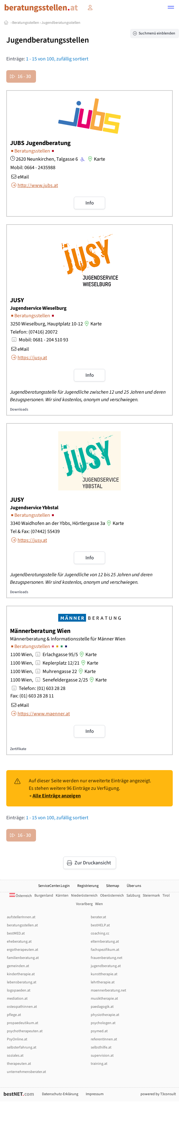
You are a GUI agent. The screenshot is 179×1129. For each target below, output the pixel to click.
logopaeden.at (18, 990)
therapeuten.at (19, 1063)
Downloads (19, 409)
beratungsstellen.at (22, 925)
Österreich (20, 896)
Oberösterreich (112, 895)
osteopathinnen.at (22, 1006)
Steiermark (151, 895)
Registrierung (88, 885)
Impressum (95, 1094)
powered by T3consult (158, 1094)
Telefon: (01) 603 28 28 (42, 688)
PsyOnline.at (17, 1039)
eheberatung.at (19, 941)
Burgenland (43, 895)
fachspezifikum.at (105, 949)
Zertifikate (18, 749)
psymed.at (99, 1031)
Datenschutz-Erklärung (60, 1094)
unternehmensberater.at (26, 1072)
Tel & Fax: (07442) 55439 (35, 531)
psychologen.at (103, 1023)
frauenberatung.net (106, 958)
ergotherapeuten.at (22, 949)
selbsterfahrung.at (21, 1047)
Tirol (166, 895)
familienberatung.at (23, 958)
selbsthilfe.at (101, 1047)
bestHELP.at (100, 925)
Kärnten (62, 895)
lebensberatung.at (21, 982)
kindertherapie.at (21, 974)
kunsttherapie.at (104, 974)
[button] (171, 8)
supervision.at (102, 1055)
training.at (99, 1063)
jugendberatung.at (106, 966)
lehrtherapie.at (103, 982)
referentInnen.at (104, 1039)
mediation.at (17, 998)
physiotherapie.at (105, 1015)
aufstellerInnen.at (21, 917)
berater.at (98, 917)
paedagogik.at (102, 1006)
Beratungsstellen (25, 22)
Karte (95, 159)
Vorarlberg (84, 904)
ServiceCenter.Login (54, 885)
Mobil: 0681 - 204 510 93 (43, 339)
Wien (99, 904)
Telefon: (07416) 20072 (34, 332)
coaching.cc (100, 933)
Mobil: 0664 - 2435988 (32, 167)
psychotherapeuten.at (25, 1031)
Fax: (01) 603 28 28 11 (32, 695)
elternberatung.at (105, 941)
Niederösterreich (84, 895)
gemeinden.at (18, 966)
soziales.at (15, 1055)
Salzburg (133, 895)
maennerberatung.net (108, 990)
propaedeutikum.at (22, 1023)
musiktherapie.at (104, 998)
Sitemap (112, 885)
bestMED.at (16, 933)
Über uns (134, 885)
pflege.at (14, 1015)
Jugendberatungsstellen (60, 22)
